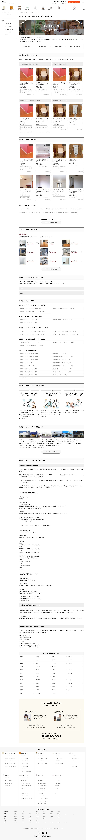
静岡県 (37, 673)
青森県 (37, 656)
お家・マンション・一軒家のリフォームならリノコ (43, 835)
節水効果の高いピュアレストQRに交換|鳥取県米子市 (75, 114)
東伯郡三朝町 (74, 208)
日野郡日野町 (67, 212)
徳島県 (70, 683)
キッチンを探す (41, 755)
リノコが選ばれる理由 (75, 46)
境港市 (41, 208)
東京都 (21, 666)
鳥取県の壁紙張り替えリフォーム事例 (29, 64)
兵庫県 (70, 676)
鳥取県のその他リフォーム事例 (60, 374)
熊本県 (53, 689)
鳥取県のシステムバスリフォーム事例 (62, 362)
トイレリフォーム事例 (75, 763)
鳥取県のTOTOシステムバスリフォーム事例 (30, 308)
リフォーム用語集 (49, 828)
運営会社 (24, 828)
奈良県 (21, 679)
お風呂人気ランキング (59, 758)
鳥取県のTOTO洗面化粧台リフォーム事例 (30, 342)
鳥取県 (53, 679)
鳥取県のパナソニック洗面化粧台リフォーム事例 (31, 345)
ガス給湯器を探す (41, 780)
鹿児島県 (38, 693)
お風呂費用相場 (57, 761)
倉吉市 (35, 208)
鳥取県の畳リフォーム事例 (26, 362)
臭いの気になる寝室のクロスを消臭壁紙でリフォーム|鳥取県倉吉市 (43, 186)
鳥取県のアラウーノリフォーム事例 (28, 322)
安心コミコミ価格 (23, 234)
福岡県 (70, 686)
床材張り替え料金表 (24, 761)
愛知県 (53, 673)
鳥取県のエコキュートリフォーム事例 (62, 371)
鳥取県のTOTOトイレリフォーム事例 (29, 319)
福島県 (53, 660)
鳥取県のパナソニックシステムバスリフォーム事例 (32, 311)
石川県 (21, 669)
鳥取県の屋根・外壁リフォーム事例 (28, 374)
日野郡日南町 (61, 212)
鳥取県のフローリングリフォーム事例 (29, 356)
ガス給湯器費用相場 (41, 788)
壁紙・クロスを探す (8, 755)
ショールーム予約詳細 (51, 451)
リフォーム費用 (42, 46)
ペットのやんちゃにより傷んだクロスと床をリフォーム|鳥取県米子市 (26, 80)
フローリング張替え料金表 (26, 771)
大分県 (70, 689)
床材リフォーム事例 (24, 763)
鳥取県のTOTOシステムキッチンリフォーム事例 (64, 331)
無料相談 (74, 2)
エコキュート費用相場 (42, 801)
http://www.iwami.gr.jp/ (24, 600)
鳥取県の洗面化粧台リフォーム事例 (28, 368)
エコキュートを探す (41, 793)
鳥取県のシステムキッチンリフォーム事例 (63, 365)
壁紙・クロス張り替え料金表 (10, 761)
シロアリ (56, 790)
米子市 (28, 208)
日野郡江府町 (74, 212)
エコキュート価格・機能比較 (43, 798)
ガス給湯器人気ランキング (43, 783)
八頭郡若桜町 (54, 208)
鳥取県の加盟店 (58, 46)
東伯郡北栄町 (28, 212)
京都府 (37, 676)
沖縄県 (53, 693)
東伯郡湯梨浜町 (80, 208)
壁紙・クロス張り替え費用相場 (10, 766)
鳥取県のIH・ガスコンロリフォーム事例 (62, 368)
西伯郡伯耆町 (54, 212)
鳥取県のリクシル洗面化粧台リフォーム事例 (63, 342)
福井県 (37, 669)
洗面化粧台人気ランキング (9, 780)
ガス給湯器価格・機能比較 (43, 785)
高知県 (53, 686)
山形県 (37, 660)
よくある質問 (55, 828)
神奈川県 (38, 666)
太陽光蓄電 (57, 785)
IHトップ (23, 788)
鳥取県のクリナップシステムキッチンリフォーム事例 (32, 331)
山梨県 (53, 669)
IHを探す (23, 790)
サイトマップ (60, 828)
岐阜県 (21, 673)
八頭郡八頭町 (67, 208)
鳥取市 (22, 208)
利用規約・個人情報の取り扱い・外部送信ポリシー (36, 828)
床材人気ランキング (24, 758)
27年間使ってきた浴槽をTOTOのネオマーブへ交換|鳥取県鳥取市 (43, 155)
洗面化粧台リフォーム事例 (9, 785)
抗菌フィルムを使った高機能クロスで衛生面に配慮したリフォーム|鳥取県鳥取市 (76, 186)
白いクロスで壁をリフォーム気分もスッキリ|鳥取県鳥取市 (26, 186)
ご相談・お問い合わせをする (36, 725)
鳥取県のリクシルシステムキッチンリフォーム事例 (32, 334)
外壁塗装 (56, 788)
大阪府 (53, 676)
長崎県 (37, 689)
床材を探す (23, 755)
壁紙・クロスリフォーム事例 (10, 763)
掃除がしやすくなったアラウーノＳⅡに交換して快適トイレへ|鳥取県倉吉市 (42, 80)
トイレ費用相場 (74, 766)
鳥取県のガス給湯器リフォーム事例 (28, 371)
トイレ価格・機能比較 (75, 761)
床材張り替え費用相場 (25, 766)
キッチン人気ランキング (42, 758)
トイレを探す (73, 755)
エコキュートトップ (41, 790)
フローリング (23, 768)
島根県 (70, 679)
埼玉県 (53, 663)
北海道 (21, 656)
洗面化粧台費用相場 (8, 783)
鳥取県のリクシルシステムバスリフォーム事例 (64, 308)
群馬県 (37, 663)
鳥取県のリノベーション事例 (27, 378)
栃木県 (21, 663)
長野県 (70, 669)
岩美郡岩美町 (48, 208)
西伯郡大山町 (41, 212)
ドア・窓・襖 (57, 780)
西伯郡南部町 (48, 212)
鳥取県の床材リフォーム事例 (59, 64)
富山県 (70, 666)
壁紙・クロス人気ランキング (10, 758)
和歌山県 (38, 679)
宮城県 (70, 656)
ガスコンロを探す (24, 780)
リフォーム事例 (26, 46)
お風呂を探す (57, 755)
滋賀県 (21, 676)
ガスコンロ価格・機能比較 (26, 785)
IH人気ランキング (24, 793)
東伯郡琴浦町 (22, 212)
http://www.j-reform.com (24, 561)
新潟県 (53, 666)
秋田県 (21, 660)
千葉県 (70, 663)
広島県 (37, 683)
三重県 (70, 673)
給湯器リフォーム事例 (42, 803)
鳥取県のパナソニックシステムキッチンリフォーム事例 (66, 334)
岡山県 (21, 683)
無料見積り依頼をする (66, 725)
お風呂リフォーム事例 (59, 763)
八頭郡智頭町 (61, 208)
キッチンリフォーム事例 (42, 763)
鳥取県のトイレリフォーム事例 (60, 100)
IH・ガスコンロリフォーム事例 (26, 798)
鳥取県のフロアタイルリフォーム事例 (29, 359)
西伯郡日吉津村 (35, 212)
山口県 (53, 683)
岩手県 (53, 656)
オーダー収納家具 (58, 783)
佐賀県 (21, 689)
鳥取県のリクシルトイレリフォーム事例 (62, 319)
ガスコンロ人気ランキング (26, 783)
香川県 (21, 686)
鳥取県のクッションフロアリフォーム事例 (30, 100)
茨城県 (70, 660)
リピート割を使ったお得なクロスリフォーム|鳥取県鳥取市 (59, 186)
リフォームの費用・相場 (51, 269)
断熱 (55, 793)
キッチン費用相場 (41, 761)
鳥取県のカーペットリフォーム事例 (61, 359)
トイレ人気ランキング (75, 758)
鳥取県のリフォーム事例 (51, 222)
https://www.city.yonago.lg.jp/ (25, 521)
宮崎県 (21, 693)
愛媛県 (37, 686)
